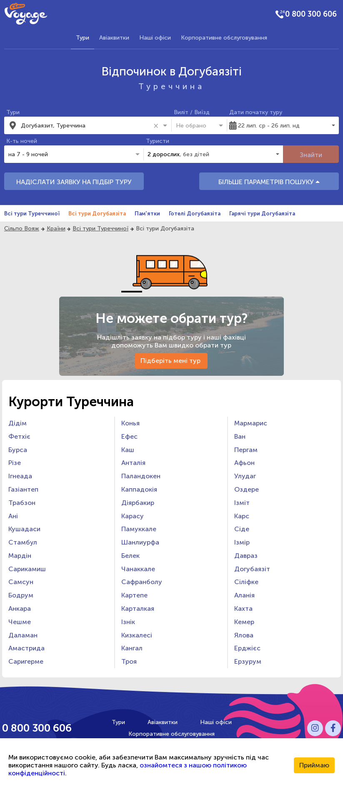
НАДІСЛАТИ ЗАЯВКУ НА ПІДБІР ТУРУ (74, 182)
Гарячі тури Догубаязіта (262, 213)
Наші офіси (155, 37)
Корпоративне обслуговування (224, 37)
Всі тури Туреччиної (32, 213)
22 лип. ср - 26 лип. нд (269, 125)
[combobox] (85, 125)
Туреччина (171, 86)
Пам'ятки (147, 213)
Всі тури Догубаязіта (97, 213)
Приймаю (314, 765)
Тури (82, 37)
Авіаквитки (114, 37)
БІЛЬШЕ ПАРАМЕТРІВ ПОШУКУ (269, 182)
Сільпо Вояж (21, 228)
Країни (56, 228)
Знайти (311, 155)
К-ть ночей (21, 141)
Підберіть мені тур (171, 361)
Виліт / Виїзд (192, 112)
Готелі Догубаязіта (194, 213)
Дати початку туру (255, 112)
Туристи (157, 141)
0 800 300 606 (311, 14)
